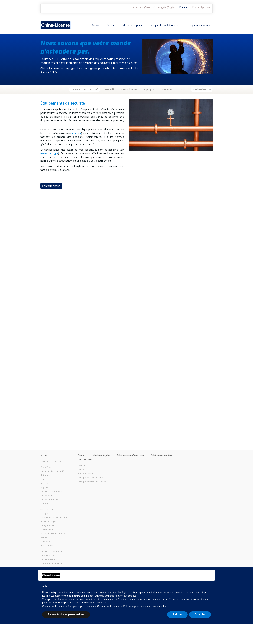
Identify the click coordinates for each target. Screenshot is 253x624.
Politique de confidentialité (164, 25)
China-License (85, 459)
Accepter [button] (200, 614)
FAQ (182, 89)
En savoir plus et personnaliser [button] (66, 614)
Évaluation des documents (52, 533)
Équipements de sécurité (52, 471)
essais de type (49, 153)
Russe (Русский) (201, 7)
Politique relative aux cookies (92, 481)
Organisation (46, 487)
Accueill (81, 465)
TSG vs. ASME (46, 495)
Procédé (109, 89)
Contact (110, 25)
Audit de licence (48, 509)
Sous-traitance (47, 555)
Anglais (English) (167, 7)
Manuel (43, 537)
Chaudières (45, 467)
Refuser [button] (177, 614)
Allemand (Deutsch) (144, 7)
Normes (44, 483)
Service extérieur (48, 559)
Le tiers (43, 479)
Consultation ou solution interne (55, 517)
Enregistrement (47, 525)
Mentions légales (132, 25)
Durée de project (48, 521)
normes (76, 133)
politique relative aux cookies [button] (120, 595)
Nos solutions (129, 89)
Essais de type (46, 529)
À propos (149, 89)
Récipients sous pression (52, 491)
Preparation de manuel (51, 563)
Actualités (167, 89)
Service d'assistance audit (52, 551)
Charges (44, 513)
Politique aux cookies (198, 25)
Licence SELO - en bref (85, 89)
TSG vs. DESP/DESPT (49, 499)
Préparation (46, 541)
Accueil (95, 25)
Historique (45, 475)
